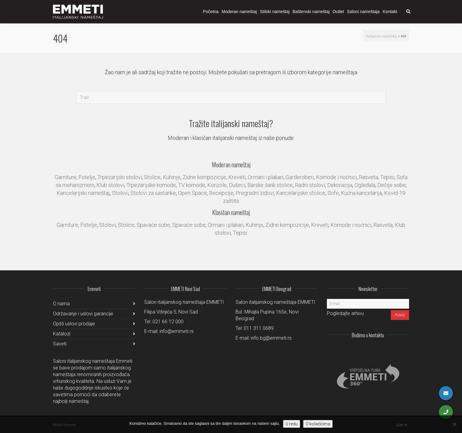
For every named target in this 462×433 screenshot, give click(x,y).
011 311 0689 (259, 328)
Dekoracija (339, 185)
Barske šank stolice (270, 185)
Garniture (65, 177)
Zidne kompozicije (204, 177)
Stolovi (120, 193)
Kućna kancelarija (361, 193)
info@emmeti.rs (176, 331)
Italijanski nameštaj (381, 36)
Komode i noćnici (336, 177)
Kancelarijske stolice (300, 193)
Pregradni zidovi (255, 193)
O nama (61, 304)
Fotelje (87, 177)
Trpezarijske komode (151, 185)
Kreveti (237, 177)
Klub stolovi (110, 185)
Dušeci (237, 185)
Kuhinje (171, 177)
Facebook (391, 350)
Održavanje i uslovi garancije (83, 314)
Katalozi (61, 334)
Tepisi (387, 177)
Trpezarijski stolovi (119, 177)
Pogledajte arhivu (345, 313)
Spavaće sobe (153, 225)
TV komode (191, 185)
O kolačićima (318, 423)
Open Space (192, 193)
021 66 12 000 (168, 321)
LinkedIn (377, 350)
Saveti (59, 344)
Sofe (333, 193)
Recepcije (221, 193)
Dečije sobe (391, 185)
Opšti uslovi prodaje (74, 324)
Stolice (152, 177)
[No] (454, 424)
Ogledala (365, 185)
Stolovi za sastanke (153, 193)
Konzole (217, 185)
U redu (291, 423)
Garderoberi (299, 177)
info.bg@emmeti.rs (271, 338)
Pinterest (404, 350)
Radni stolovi (310, 185)
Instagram (364, 350)
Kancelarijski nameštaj (83, 193)
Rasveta (368, 177)
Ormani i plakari (265, 177)
